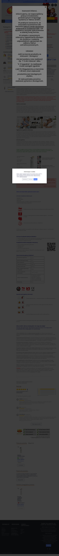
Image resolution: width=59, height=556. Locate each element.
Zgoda (35, 179)
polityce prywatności (23, 176)
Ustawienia (25, 179)
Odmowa (30, 179)
